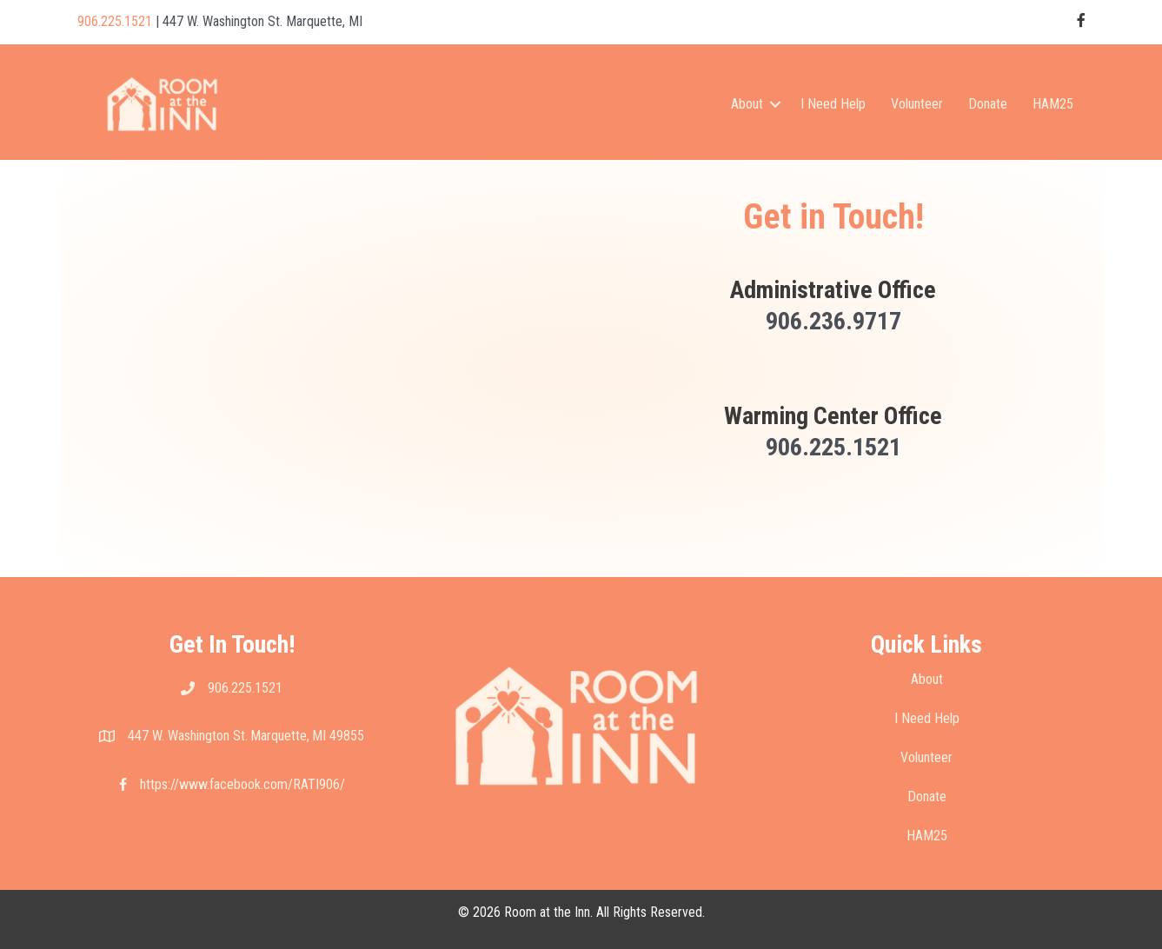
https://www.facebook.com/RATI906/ (242, 784)
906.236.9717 (833, 321)
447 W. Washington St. (188, 735)
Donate (987, 104)
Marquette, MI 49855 (307, 735)
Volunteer (917, 104)
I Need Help (833, 104)
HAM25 (1053, 104)
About (747, 104)
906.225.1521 (114, 21)
